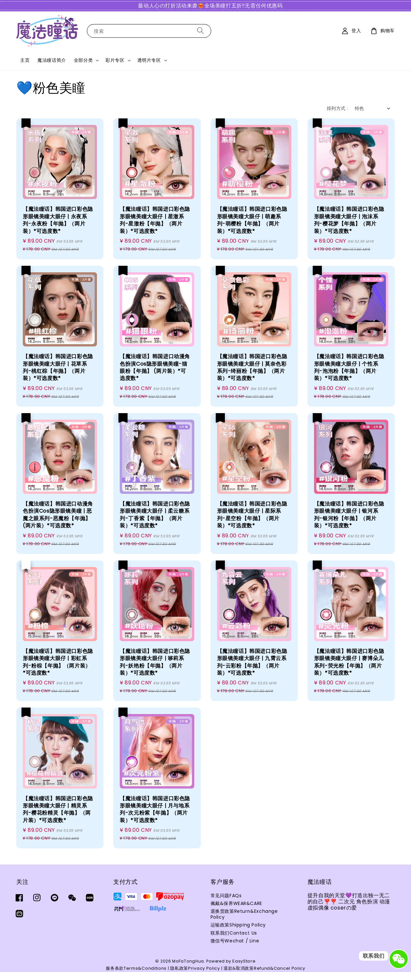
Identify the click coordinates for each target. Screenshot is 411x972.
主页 (25, 60)
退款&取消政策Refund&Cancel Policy (264, 968)
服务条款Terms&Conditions (136, 968)
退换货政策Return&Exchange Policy (244, 914)
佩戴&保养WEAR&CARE (236, 903)
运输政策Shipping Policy (238, 925)
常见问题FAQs (226, 896)
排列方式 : (337, 108)
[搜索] (200, 30)
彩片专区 (114, 60)
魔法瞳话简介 (51, 60)
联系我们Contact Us (234, 933)
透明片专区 (149, 60)
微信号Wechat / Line (235, 941)
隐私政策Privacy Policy (195, 968)
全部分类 (83, 60)
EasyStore (243, 961)
